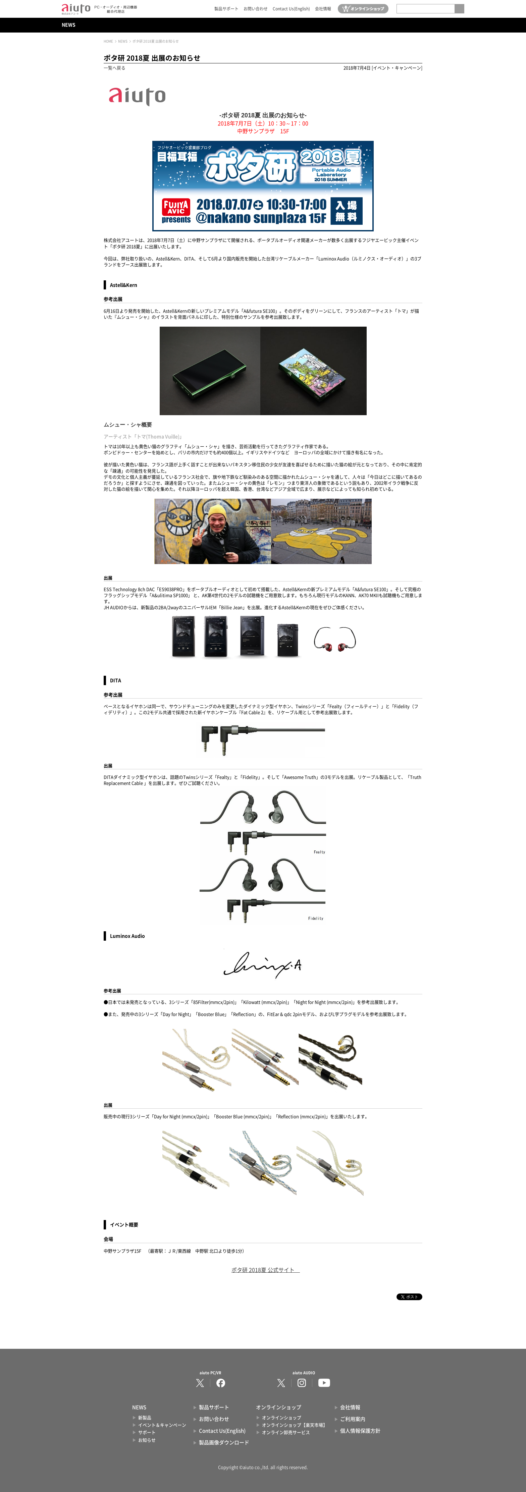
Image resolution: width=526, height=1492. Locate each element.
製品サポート (226, 9)
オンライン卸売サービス (286, 1432)
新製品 (144, 1418)
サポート (147, 1432)
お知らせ (147, 1440)
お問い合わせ (256, 9)
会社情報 (323, 9)
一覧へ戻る (114, 68)
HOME (108, 41)
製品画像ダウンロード (224, 1442)
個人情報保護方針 (360, 1430)
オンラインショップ (281, 1418)
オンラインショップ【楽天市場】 (294, 1425)
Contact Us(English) (291, 9)
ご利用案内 (352, 1419)
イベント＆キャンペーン (162, 1425)
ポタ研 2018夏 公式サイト (263, 1270)
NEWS (68, 24)
